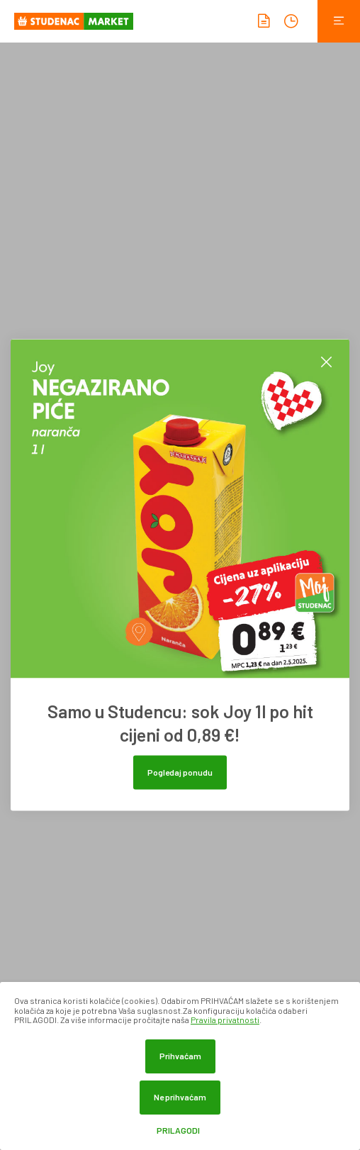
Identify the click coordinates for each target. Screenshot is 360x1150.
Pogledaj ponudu (180, 772)
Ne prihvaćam (180, 1097)
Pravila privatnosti (225, 1020)
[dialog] (180, 1066)
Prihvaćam (180, 1056)
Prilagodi (178, 1130)
